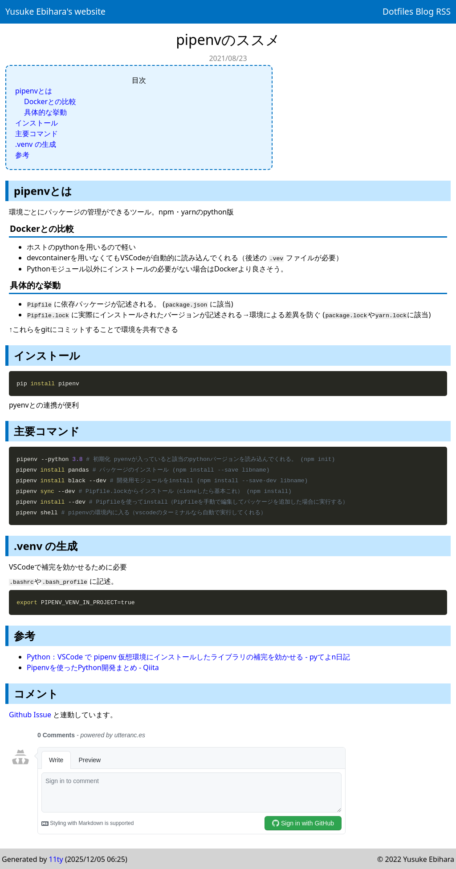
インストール (36, 123)
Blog (424, 11)
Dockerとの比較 (50, 101)
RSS (443, 11)
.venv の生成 (35, 144)
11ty (56, 858)
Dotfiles (398, 11)
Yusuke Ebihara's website (55, 11)
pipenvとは (33, 91)
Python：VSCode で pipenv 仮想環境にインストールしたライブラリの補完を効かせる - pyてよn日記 (188, 656)
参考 (22, 155)
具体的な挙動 (45, 112)
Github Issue (30, 714)
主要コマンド (36, 133)
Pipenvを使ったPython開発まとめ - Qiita (93, 666)
